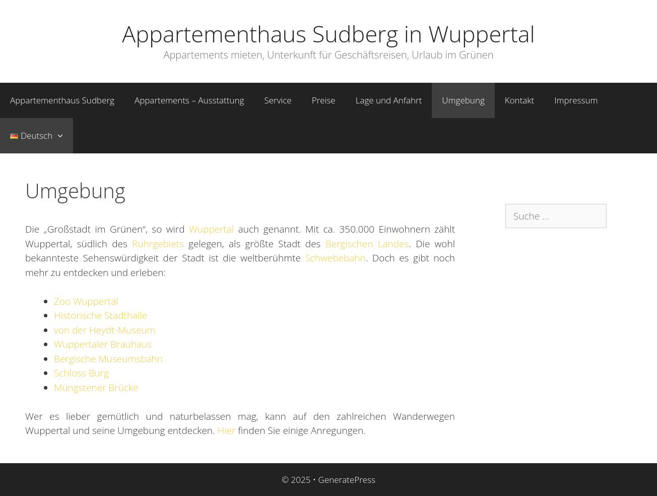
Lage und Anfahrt (389, 100)
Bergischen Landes (367, 243)
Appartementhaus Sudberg (62, 100)
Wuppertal (211, 229)
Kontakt (520, 100)
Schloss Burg (81, 372)
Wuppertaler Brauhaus (103, 344)
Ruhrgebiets (158, 243)
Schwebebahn (335, 257)
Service (277, 100)
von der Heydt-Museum (105, 330)
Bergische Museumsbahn (108, 358)
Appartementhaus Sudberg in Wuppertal (328, 33)
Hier (227, 430)
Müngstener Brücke (96, 387)
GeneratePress (346, 479)
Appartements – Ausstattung (189, 100)
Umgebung (463, 100)
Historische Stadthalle (100, 315)
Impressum (576, 100)
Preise (324, 100)
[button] (62, 135)
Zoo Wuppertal (86, 301)
